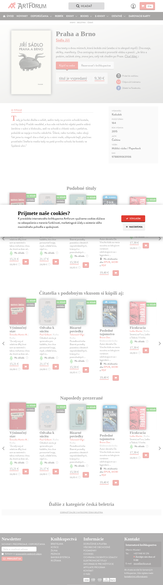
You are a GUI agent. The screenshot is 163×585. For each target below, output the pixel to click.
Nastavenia (134, 227)
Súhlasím (133, 218)
